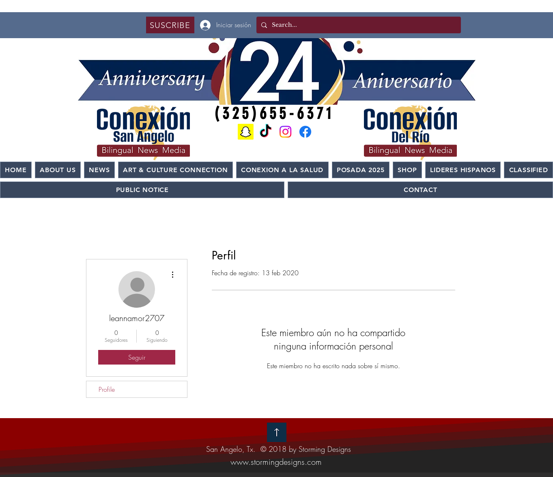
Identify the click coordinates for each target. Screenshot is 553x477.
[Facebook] (305, 132)
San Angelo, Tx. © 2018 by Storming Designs (278, 449)
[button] (170, 25)
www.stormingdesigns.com (276, 461)
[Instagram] (285, 132)
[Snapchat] (246, 132)
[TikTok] (265, 132)
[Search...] (358, 25)
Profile (107, 389)
